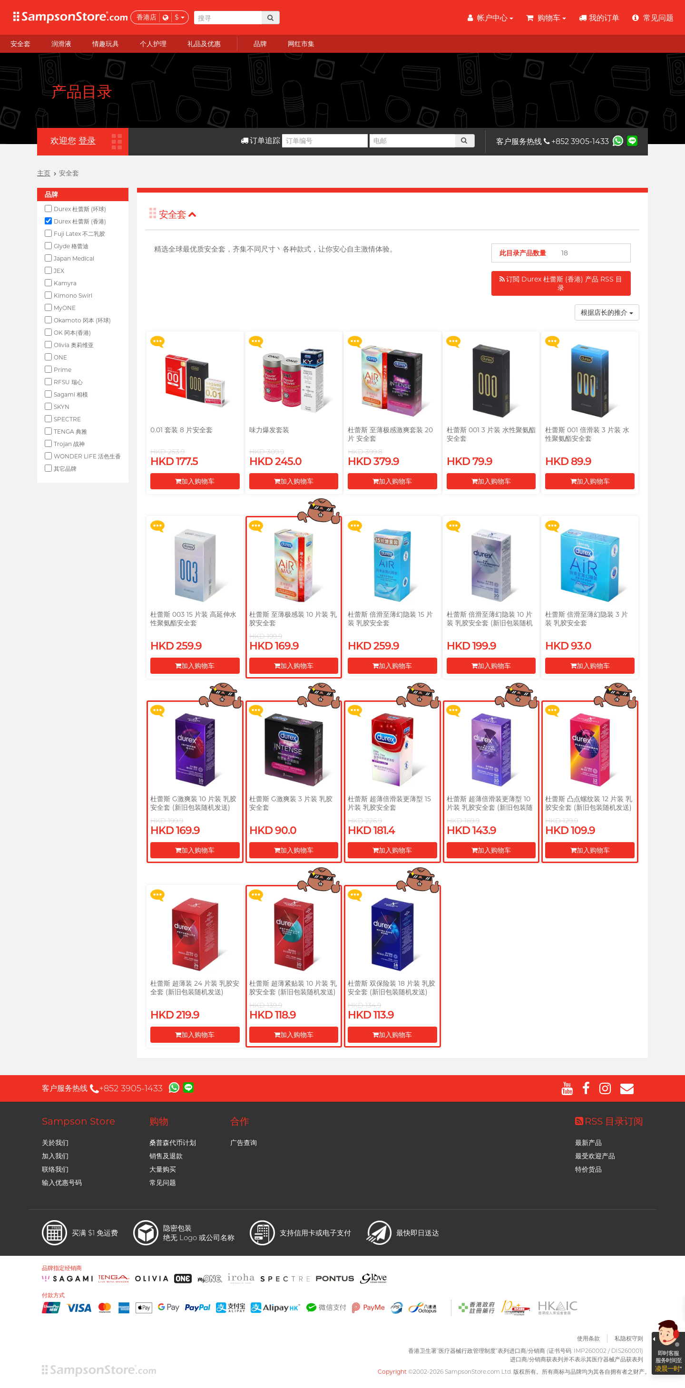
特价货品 (588, 1169)
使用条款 (588, 1338)
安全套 (177, 214)
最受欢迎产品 (595, 1156)
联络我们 (55, 1169)
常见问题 (162, 1182)
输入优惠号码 (62, 1182)
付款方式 (53, 1295)
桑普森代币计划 (172, 1142)
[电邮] (412, 140)
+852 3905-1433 (576, 141)
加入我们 (55, 1156)
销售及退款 (166, 1156)
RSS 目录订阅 (609, 1121)
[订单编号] (325, 140)
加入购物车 (195, 481)
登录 (87, 141)
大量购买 (162, 1169)
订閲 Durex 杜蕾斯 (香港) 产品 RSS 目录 (560, 283)
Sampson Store (78, 1121)
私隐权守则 (629, 1338)
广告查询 (243, 1142)
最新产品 (588, 1142)
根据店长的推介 (607, 312)
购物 (158, 1121)
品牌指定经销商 (62, 1268)
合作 (239, 1121)
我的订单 (599, 17)
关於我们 (55, 1142)
